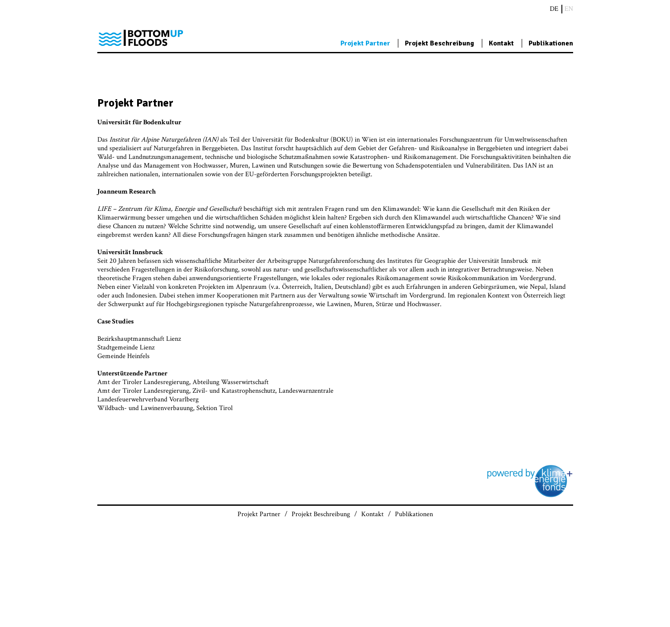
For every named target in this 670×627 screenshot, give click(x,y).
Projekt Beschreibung (439, 43)
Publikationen (551, 43)
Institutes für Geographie (421, 260)
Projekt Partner (365, 43)
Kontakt (501, 43)
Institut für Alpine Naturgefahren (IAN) (163, 139)
